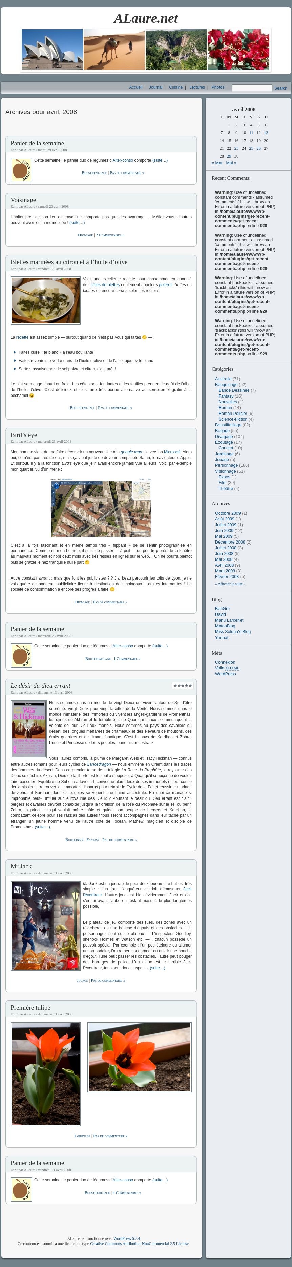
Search (280, 88)
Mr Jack (21, 866)
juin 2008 (224, 553)
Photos (218, 87)
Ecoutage (224, 442)
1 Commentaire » (127, 658)
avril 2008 (224, 565)
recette (22, 337)
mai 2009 (223, 536)
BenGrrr (222, 608)
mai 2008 (223, 559)
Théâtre (225, 488)
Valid (227, 668)
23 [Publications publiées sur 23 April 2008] (236, 148)
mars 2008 (225, 571)
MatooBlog (225, 626)
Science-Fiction (232, 419)
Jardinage (82, 1136)
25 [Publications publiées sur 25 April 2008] (251, 148)
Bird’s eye (24, 434)
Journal (155, 87)
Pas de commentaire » (127, 172)
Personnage (226, 465)
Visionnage (225, 471)
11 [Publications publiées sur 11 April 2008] (251, 132)
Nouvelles (227, 402)
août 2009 (224, 519)
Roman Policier (232, 413)
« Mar (217, 163)
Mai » (231, 163)
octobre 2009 (228, 513)
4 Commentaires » (127, 1192)
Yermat (221, 637)
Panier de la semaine (37, 143)
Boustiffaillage (94, 172)
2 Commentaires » (110, 235)
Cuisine (176, 87)
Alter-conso (122, 160)
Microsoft (172, 451)
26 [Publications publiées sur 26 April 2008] (258, 148)
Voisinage (23, 199)
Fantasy (92, 839)
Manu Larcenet (229, 620)
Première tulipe (30, 1007)
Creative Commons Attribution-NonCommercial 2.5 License (139, 1243)
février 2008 (227, 576)
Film (222, 482)
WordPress (225, 674)
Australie (223, 379)
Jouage (82, 980)
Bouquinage (74, 839)
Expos (224, 477)
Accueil (136, 87)
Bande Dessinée (234, 390)
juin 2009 (224, 530)
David (220, 614)
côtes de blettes (105, 284)
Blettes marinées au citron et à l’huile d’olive (69, 261)
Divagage (85, 235)
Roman (225, 407)
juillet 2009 (225, 524)
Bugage (222, 430)
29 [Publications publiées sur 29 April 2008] (229, 156)
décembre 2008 (230, 542)
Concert (225, 448)
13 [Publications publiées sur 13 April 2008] (266, 132)
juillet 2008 (225, 548)
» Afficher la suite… (230, 584)
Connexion (225, 662)
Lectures (197, 87)
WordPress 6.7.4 (126, 1238)
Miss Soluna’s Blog (233, 631)
